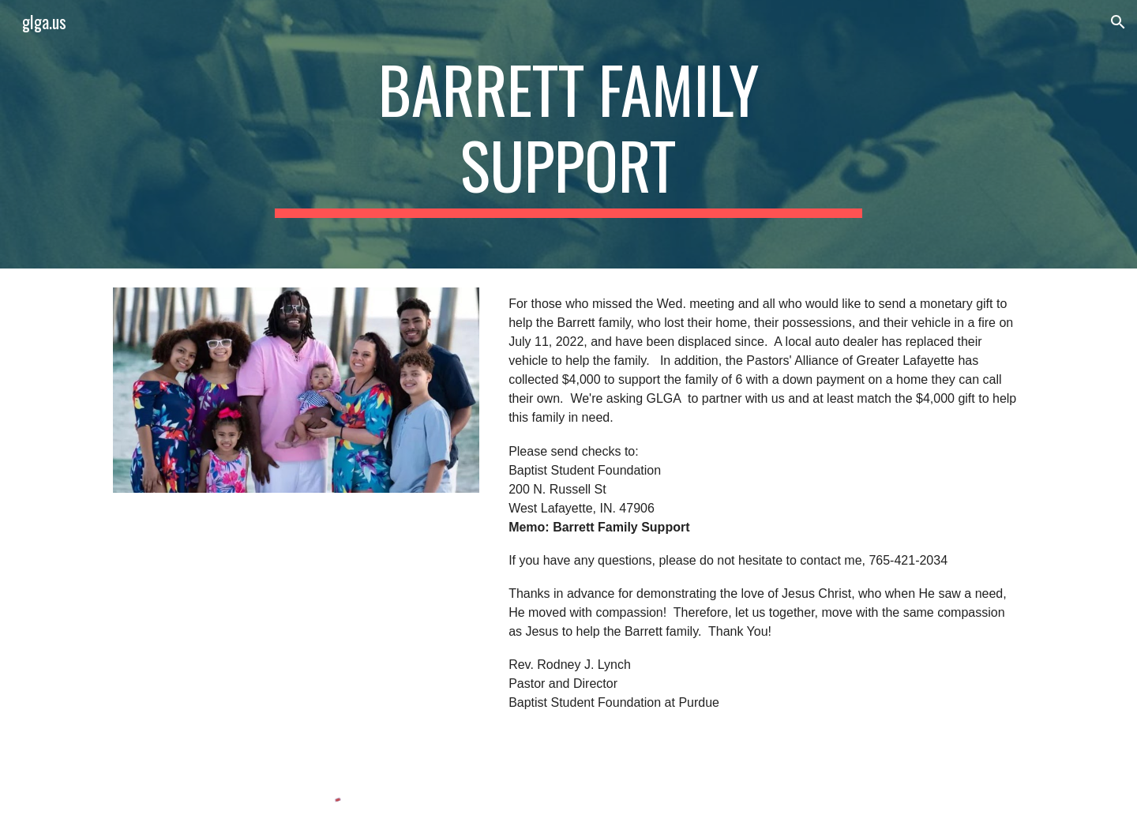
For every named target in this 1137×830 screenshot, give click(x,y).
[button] (1118, 22)
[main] (568, 134)
